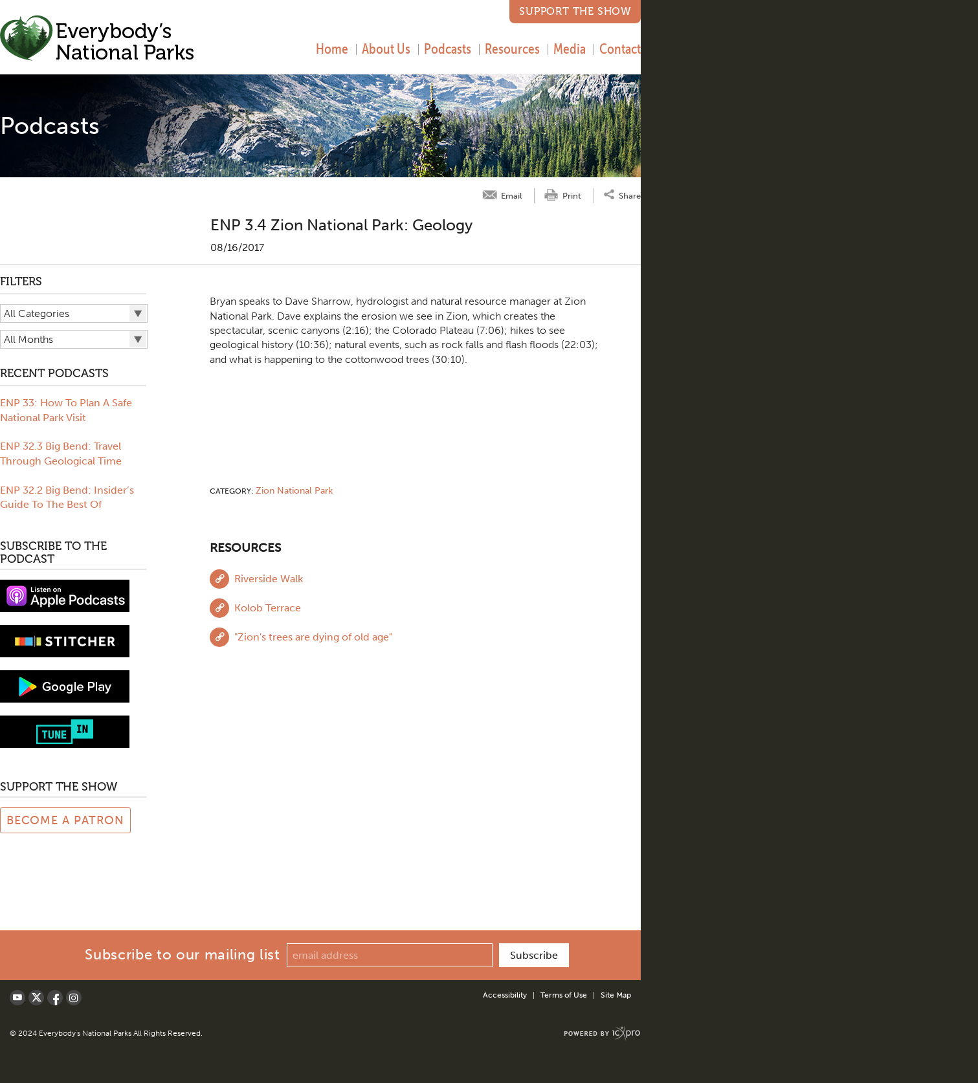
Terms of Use (563, 995)
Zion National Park (294, 490)
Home (332, 48)
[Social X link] (36, 997)
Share (630, 195)
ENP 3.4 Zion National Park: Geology (341, 224)
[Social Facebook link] (55, 997)
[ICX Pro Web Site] (602, 1033)
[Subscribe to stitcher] (64, 640)
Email (511, 196)
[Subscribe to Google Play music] (64, 685)
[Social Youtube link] (17, 997)
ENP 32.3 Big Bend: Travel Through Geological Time (61, 453)
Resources (512, 48)
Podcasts (447, 48)
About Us (386, 48)
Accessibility (505, 995)
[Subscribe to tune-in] (64, 731)
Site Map (616, 995)
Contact (620, 48)
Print (571, 196)
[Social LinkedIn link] (74, 997)
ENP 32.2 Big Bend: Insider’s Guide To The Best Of (67, 497)
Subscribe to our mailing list (182, 954)
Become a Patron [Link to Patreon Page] (65, 820)
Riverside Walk (268, 579)
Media (569, 48)
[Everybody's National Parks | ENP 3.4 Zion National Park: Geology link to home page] (97, 40)
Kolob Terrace (267, 608)
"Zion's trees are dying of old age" (313, 637)
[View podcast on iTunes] (64, 595)
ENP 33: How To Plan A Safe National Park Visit (66, 410)
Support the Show (575, 11)
